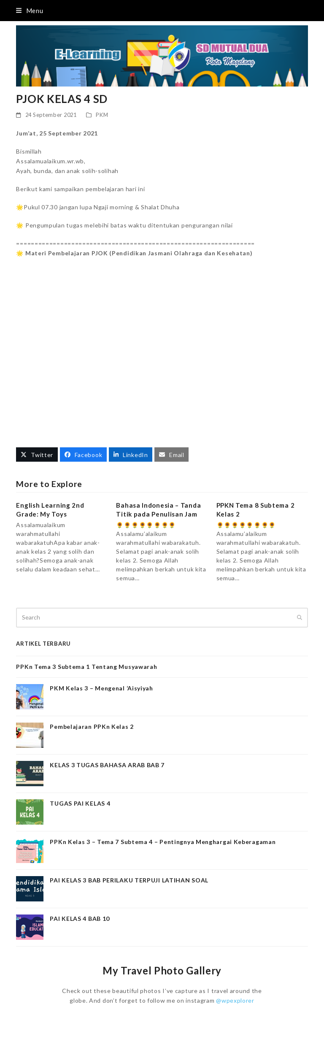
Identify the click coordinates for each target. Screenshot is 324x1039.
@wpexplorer (235, 1000)
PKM (102, 114)
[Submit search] (299, 617)
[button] (29, 10)
